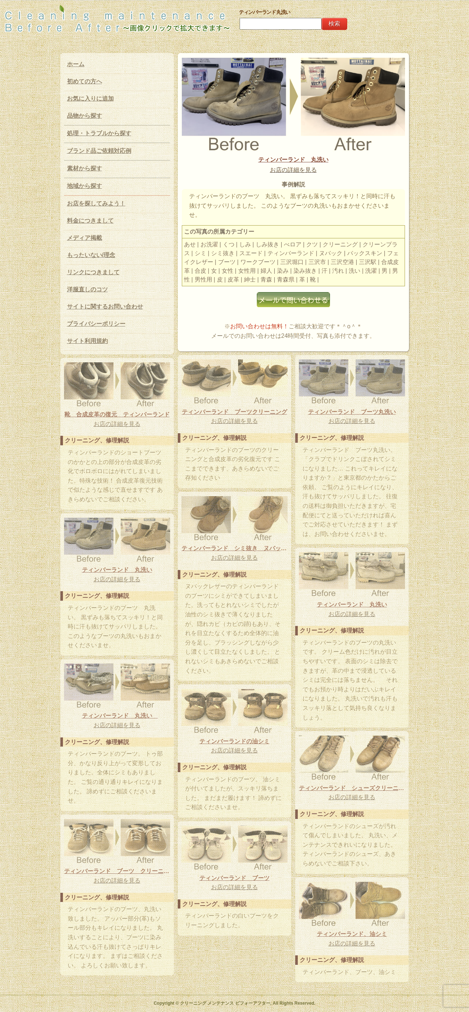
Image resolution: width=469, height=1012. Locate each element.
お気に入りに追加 (90, 98)
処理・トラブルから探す (99, 133)
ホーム (76, 64)
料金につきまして (90, 221)
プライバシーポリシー (96, 324)
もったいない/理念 (91, 255)
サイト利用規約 (87, 341)
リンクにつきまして (93, 272)
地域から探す (84, 186)
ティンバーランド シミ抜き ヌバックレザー (234, 548)
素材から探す (84, 168)
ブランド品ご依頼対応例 (99, 151)
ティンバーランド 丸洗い (293, 159)
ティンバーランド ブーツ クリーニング (117, 871)
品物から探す (84, 116)
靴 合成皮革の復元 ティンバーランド (117, 414)
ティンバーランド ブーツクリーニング (234, 412)
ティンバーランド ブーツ (234, 878)
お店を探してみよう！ (96, 203)
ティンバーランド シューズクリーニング (352, 788)
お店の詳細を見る (293, 170)
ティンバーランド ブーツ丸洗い (352, 412)
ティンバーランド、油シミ (352, 934)
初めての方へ (84, 81)
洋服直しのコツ (87, 289)
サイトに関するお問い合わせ (105, 306)
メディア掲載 (84, 238)
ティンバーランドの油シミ (234, 741)
